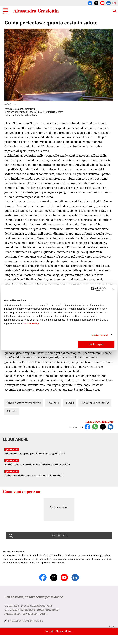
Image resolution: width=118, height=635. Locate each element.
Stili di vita (12, 411)
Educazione (53, 402)
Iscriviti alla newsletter (59, 631)
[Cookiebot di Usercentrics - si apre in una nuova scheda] (93, 289)
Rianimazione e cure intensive (95, 402)
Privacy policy (12, 613)
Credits (43, 613)
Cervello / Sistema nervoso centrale (24, 402)
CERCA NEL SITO (59, 535)
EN (114, 3)
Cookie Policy (31, 323)
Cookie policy (29, 613)
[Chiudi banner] (113, 289)
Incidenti (70, 402)
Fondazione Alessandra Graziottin (25, 621)
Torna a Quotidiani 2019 (99, 421)
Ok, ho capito (96, 344)
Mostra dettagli (100, 335)
